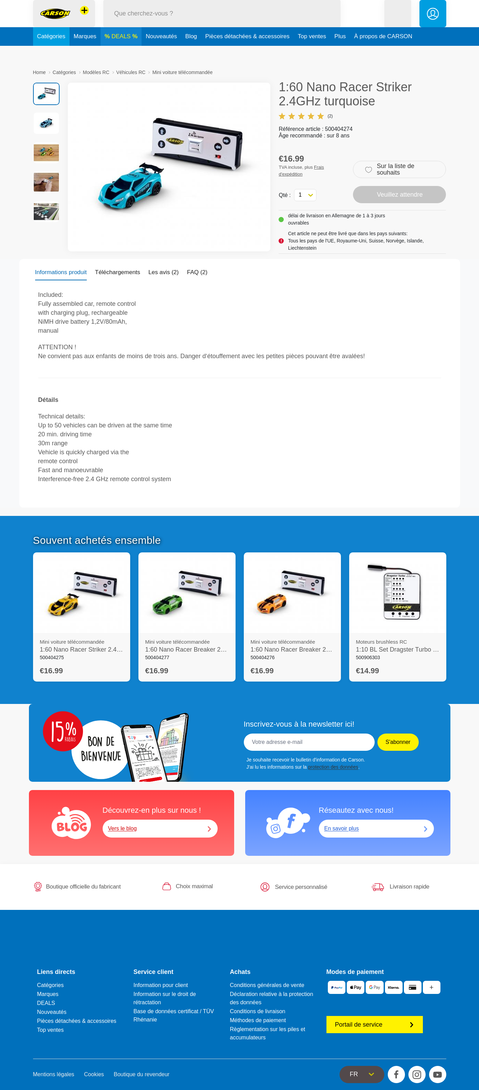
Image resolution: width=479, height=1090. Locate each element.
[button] (397, 21)
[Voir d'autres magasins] (84, 18)
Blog (191, 53)
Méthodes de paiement (258, 1020)
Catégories (51, 53)
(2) (306, 116)
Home (39, 72)
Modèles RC (96, 72)
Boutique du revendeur (141, 1074)
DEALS (122, 53)
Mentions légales (53, 1074)
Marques (85, 53)
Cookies (94, 1074)
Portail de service (374, 1024)
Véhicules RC (131, 72)
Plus (340, 53)
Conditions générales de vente (267, 985)
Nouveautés (161, 53)
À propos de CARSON (383, 53)
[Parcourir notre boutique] (222, 21)
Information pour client (161, 985)
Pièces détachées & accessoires (247, 53)
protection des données (333, 767)
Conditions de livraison (257, 1011)
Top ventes (312, 53)
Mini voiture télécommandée (182, 72)
